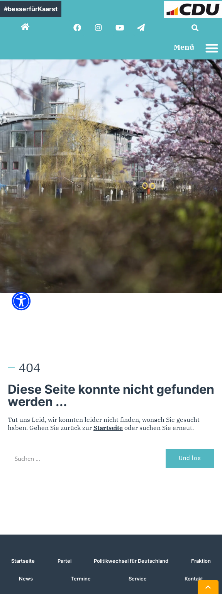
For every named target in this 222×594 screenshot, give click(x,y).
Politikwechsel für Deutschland (131, 561)
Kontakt (194, 579)
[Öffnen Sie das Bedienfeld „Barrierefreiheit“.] (21, 301)
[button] (195, 28)
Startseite (108, 428)
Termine (81, 579)
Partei (64, 561)
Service (138, 579)
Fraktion (201, 561)
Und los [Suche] (190, 458)
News (26, 579)
